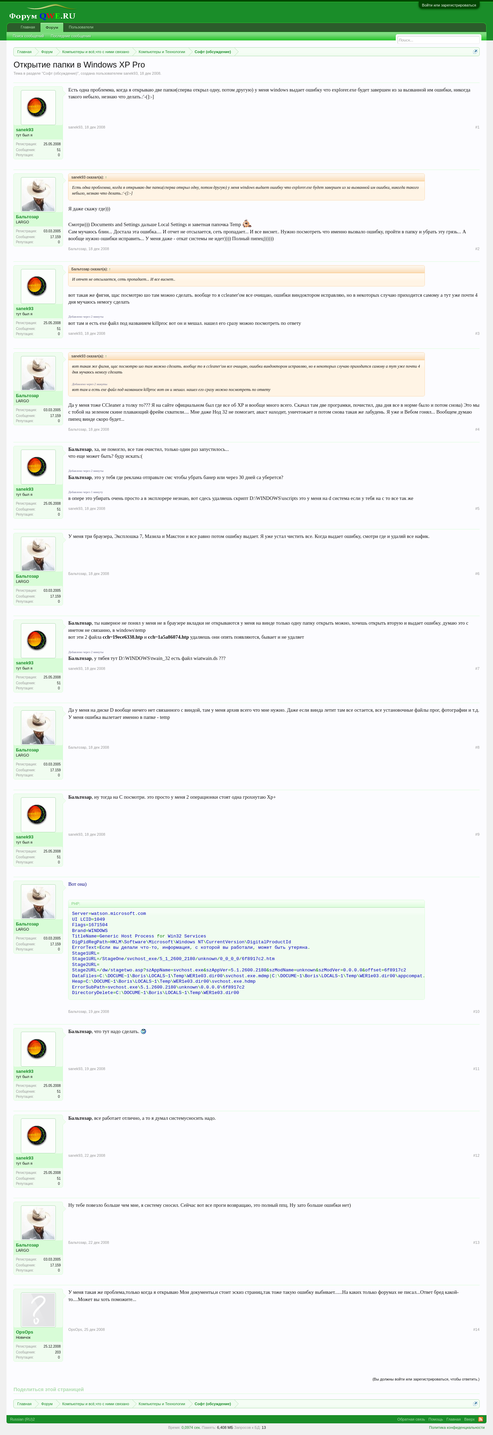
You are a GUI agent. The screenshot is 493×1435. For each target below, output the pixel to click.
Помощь (436, 1419)
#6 (477, 574)
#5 (477, 508)
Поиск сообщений (28, 36)
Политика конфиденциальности (456, 1427)
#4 (477, 429)
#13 (476, 1242)
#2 (477, 249)
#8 (477, 747)
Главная (28, 27)
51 (59, 150)
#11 (476, 1069)
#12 (476, 1155)
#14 (476, 1329)
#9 (477, 834)
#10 (476, 1011)
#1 (477, 127)
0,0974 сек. (191, 1427)
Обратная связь (411, 1419)
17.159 (55, 237)
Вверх (469, 1419)
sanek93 (130, 73)
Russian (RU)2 (22, 1419)
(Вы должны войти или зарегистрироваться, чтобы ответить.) (426, 1379)
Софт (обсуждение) (60, 73)
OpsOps (24, 1332)
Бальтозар (27, 216)
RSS (480, 1419)
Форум (52, 27)
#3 (477, 333)
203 (58, 1352)
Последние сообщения (71, 36)
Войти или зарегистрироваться (449, 5)
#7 (477, 668)
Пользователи (81, 27)
